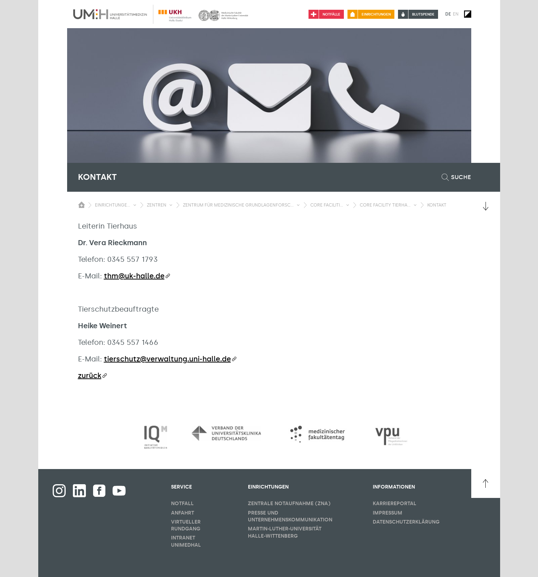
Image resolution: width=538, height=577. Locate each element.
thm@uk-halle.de (134, 276)
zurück (89, 375)
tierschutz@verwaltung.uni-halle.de (167, 359)
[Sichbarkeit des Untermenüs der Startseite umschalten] (81, 204)
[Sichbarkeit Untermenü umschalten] (134, 205)
